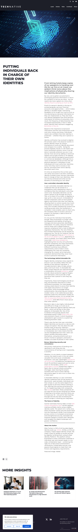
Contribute (69, 6)
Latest (52, 6)
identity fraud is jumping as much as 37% (58, 103)
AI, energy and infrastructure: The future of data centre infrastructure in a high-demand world (38, 494)
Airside (49, 390)
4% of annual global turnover (54, 237)
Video (63, 6)
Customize (9, 526)
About (75, 6)
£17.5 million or (69, 235)
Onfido (59, 430)
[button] (3, 459)
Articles (58, 6)
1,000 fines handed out (60, 240)
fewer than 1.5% (67, 314)
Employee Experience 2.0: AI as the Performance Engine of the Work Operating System (12, 493)
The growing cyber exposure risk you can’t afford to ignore (62, 492)
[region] (18, 522)
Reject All (18, 526)
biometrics (64, 271)
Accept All (27, 526)
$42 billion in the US (51, 126)
